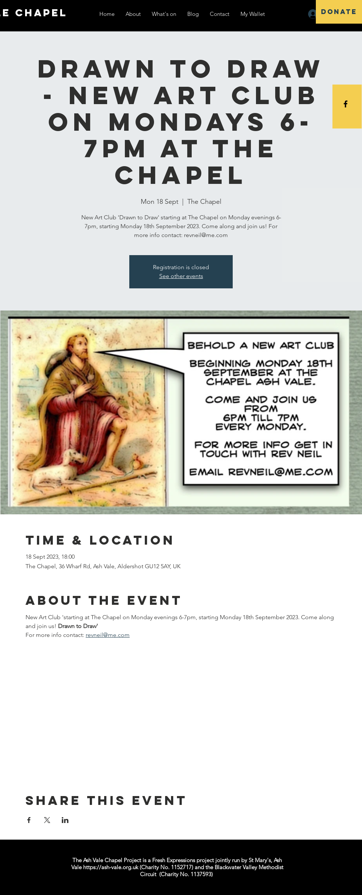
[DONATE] (339, 12)
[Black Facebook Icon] (345, 104)
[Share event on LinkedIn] (65, 820)
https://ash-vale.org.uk (110, 867)
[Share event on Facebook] (29, 820)
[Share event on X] (47, 820)
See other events (181, 276)
